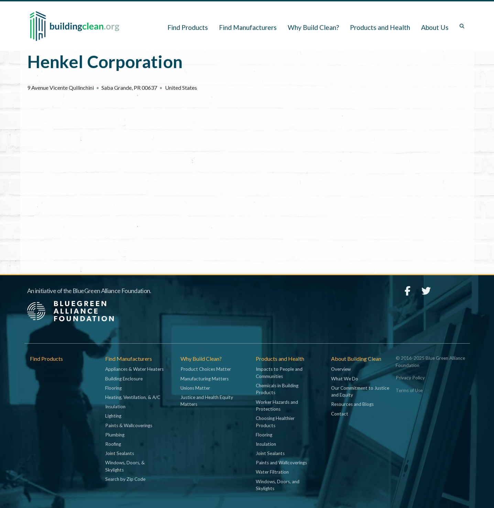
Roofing (113, 444)
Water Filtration (272, 472)
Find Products (187, 27)
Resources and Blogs (352, 404)
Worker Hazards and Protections (277, 405)
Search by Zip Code (125, 479)
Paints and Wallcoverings (281, 462)
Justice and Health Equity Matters (206, 400)
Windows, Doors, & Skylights (125, 466)
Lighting (113, 416)
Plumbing (114, 434)
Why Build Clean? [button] (313, 27)
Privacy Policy (410, 377)
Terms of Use (409, 390)
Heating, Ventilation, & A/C (132, 397)
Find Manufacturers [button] (248, 27)
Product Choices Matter (205, 369)
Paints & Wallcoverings (128, 425)
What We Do (344, 378)
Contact (339, 414)
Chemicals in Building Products (277, 389)
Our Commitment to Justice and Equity (360, 391)
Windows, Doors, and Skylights (277, 485)
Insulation (115, 406)
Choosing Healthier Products (275, 421)
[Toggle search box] (462, 26)
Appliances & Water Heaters (134, 369)
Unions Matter (195, 388)
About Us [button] (435, 27)
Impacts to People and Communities (279, 372)
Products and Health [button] (380, 27)
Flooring (113, 388)
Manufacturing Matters (204, 378)
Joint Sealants (119, 453)
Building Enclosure (124, 378)
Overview (341, 369)
